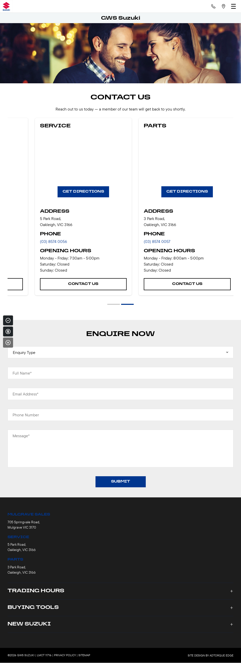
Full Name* (22, 373)
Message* (21, 435)
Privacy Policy (65, 655)
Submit (120, 482)
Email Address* (25, 393)
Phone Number (26, 414)
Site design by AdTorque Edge (210, 655)
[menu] (233, 6)
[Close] (8, 343)
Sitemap (84, 655)
